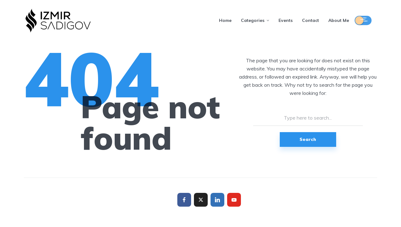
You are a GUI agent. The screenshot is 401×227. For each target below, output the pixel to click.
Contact (310, 20)
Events (286, 20)
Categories (252, 20)
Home (225, 20)
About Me (338, 20)
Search (307, 139)
